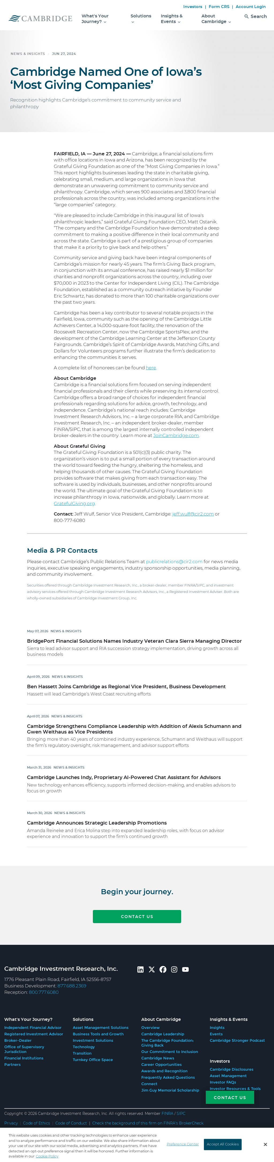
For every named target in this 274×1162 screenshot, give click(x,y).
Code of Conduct (71, 1122)
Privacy (11, 1122)
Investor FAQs (223, 1079)
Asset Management (228, 1072)
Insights (217, 1026)
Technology (84, 1045)
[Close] (265, 1144)
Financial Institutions (23, 1056)
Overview (150, 1026)
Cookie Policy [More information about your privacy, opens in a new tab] (47, 1156)
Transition (82, 1051)
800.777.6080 (44, 992)
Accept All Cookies (222, 1144)
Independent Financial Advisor (33, 1026)
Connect (149, 1082)
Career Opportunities (161, 1063)
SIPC (181, 1112)
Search (256, 21)
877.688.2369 (72, 986)
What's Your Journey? (95, 19)
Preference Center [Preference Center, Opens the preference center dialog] (183, 1144)
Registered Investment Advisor (33, 1032)
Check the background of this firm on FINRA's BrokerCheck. (148, 1122)
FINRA (167, 1112)
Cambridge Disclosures (231, 1066)
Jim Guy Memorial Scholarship (170, 1088)
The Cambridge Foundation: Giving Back (167, 1041)
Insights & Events (171, 19)
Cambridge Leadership (162, 1032)
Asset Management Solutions (100, 1026)
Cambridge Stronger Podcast (237, 1038)
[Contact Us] (223, 1097)
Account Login (251, 7)
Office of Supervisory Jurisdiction (24, 1047)
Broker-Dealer (18, 1038)
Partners (12, 1063)
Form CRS (219, 7)
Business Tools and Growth (98, 1032)
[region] (137, 1145)
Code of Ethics (36, 1122)
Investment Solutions (93, 1038)
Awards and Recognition (164, 1069)
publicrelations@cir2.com (174, 561)
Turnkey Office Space (93, 1058)
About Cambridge (216, 19)
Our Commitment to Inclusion (169, 1050)
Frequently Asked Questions (168, 1075)
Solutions (141, 19)
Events (216, 1032)
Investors (192, 7)
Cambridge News (157, 1056)
